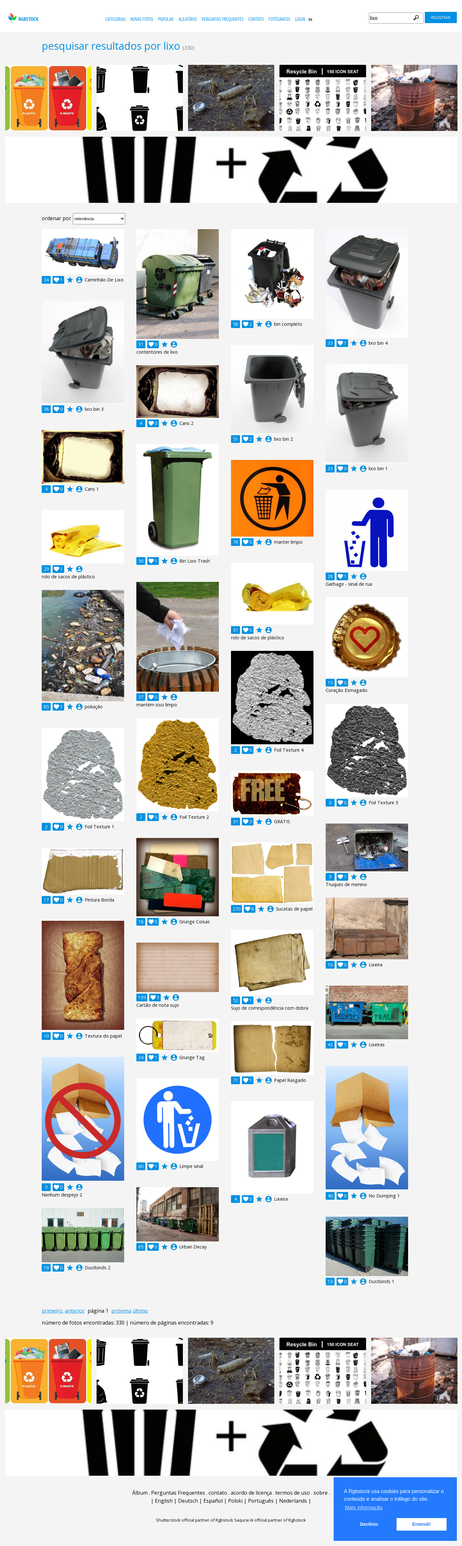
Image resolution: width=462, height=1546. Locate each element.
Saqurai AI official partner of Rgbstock (270, 1520)
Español (213, 1500)
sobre (320, 1492)
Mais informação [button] (363, 1507)
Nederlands (293, 1500)
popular (166, 19)
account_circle (79, 280)
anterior (75, 1310)
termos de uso (292, 1492)
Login (300, 19)
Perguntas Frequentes (223, 19)
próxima (121, 1310)
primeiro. (53, 1310)
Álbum (140, 1492)
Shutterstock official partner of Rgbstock (194, 1520)
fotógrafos (279, 19)
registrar (440, 17)
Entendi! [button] (421, 1524)
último (140, 1310)
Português (261, 1500)
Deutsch (188, 1500)
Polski (235, 1500)
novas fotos (142, 19)
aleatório (187, 19)
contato (255, 19)
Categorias (115, 19)
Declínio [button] (369, 1524)
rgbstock (22, 18)
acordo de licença (251, 1492)
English (164, 1500)
